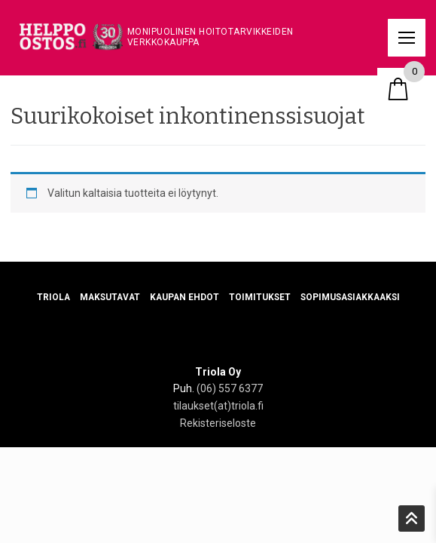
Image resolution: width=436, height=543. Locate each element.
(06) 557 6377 (230, 388)
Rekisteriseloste (218, 423)
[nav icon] (406, 38)
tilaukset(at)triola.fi (218, 406)
